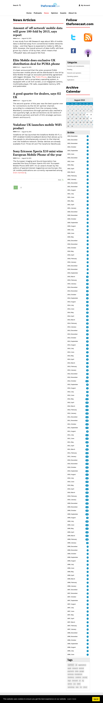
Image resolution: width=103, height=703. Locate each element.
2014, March (71, 320)
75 (87, 348)
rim (81, 687)
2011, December (72, 417)
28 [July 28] (76, 107)
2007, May (70, 615)
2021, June (70, 197)
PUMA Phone (41, 77)
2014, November (72, 291)
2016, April (70, 255)
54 (87, 294)
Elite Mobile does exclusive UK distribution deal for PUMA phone (36, 62)
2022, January (71, 179)
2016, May (70, 251)
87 (87, 377)
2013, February (72, 366)
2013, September (72, 341)
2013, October (71, 338)
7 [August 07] (87, 111)
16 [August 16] (68, 118)
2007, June (70, 611)
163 (87, 535)
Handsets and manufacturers (75, 66)
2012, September (72, 384)
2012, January (71, 413)
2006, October (71, 640)
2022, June (70, 161)
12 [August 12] (80, 114)
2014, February (72, 323)
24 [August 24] (72, 122)
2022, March (71, 172)
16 (87, 276)
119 (87, 427)
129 (87, 413)
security (85, 677)
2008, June (70, 568)
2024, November (72, 136)
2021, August (71, 190)
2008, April (70, 575)
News (46, 13)
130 (87, 424)
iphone (70, 684)
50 (87, 309)
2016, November (72, 244)
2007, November (72, 593)
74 (87, 359)
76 (87, 341)
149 (87, 510)
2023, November (72, 143)
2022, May (70, 165)
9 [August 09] (68, 114)
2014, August (71, 302)
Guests (63, 13)
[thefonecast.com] (50, 5)
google (81, 671)
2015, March (71, 276)
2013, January (71, 370)
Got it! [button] (96, 699)
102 (87, 381)
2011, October (71, 424)
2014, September (72, 298)
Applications (70, 80)
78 (87, 323)
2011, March (71, 449)
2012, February (72, 410)
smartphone (78, 674)
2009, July (70, 521)
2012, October (71, 381)
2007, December (72, 589)
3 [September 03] (83, 126)
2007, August (71, 604)
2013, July (70, 348)
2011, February (72, 453)
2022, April (70, 168)
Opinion (54, 13)
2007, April (70, 618)
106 (87, 417)
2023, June (70, 154)
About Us (73, 13)
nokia (76, 671)
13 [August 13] (84, 114)
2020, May (70, 237)
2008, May (70, 571)
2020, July (70, 230)
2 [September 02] (80, 126)
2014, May (70, 312)
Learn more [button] (71, 699)
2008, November (72, 550)
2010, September (72, 471)
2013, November (72, 334)
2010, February (72, 496)
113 (87, 410)
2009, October (71, 510)
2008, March (71, 579)
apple (69, 668)
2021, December (72, 183)
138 (87, 453)
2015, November (72, 269)
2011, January (71, 456)
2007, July (70, 607)
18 (87, 280)
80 (87, 395)
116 (87, 456)
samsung (70, 674)
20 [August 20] (84, 118)
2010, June (70, 481)
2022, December (72, 158)
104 (87, 492)
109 (87, 420)
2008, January (71, 586)
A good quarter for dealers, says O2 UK (37, 95)
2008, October (71, 553)
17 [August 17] (72, 118)
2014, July (70, 305)
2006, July (70, 651)
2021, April (70, 204)
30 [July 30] (84, 107)
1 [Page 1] (15, 187)
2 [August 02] (68, 111)
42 (87, 298)
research (75, 668)
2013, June (70, 352)
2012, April (70, 402)
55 (87, 316)
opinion (71, 665)
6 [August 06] (83, 111)
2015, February (72, 280)
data (77, 687)
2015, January (71, 284)
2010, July (70, 478)
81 (87, 374)
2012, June (70, 395)
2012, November (72, 377)
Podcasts (38, 13)
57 (87, 345)
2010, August (71, 474)
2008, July (70, 564)
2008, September (72, 557)
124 (87, 435)
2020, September (72, 222)
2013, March (71, 363)
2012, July (70, 392)
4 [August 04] (76, 111)
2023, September (72, 150)
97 (87, 366)
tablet (78, 684)
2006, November (72, 636)
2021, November (72, 186)
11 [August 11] (76, 114)
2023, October (71, 147)
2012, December (72, 374)
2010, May (70, 485)
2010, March (71, 492)
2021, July (70, 194)
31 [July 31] (87, 107)
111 (87, 474)
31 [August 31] (72, 126)
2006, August (71, 647)
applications (82, 665)
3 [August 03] (72, 111)
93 (87, 517)
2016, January (71, 262)
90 (87, 431)
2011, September (72, 427)
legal (69, 680)
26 (87, 284)
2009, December (72, 503)
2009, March (71, 535)
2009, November (72, 507)
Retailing (69, 69)
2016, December (72, 240)
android (81, 668)
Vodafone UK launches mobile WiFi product (37, 126)
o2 (80, 680)
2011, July (70, 435)
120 (87, 438)
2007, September (72, 600)
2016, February (72, 258)
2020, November (72, 215)
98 (87, 384)
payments (71, 671)
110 (87, 406)
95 (87, 370)
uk (76, 665)
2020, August (71, 226)
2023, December (72, 140)
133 (87, 399)
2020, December (72, 212)
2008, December (72, 546)
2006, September (72, 643)
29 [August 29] (91, 122)
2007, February (72, 625)
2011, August (71, 431)
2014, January (71, 327)
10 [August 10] (72, 114)
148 (87, 514)
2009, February (72, 539)
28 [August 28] (87, 122)
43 (87, 305)
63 (87, 320)
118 (87, 460)
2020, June (70, 233)
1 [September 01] (76, 126)
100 (87, 402)
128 (87, 481)
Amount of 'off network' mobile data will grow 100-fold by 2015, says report (37, 31)
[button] (17, 5)
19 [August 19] (80, 118)
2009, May (70, 528)
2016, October (71, 248)
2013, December (72, 330)
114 (87, 485)
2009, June (70, 525)
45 (87, 291)
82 (87, 445)
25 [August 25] (76, 122)
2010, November (72, 463)
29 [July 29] (80, 107)
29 (87, 543)
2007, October (71, 597)
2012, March (71, 406)
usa (74, 684)
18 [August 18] (76, 118)
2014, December (72, 287)
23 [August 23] (68, 122)
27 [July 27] (72, 107)
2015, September (72, 273)
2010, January (71, 499)
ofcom (85, 687)
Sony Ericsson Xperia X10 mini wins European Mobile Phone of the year (38, 153)
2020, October (71, 219)
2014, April (70, 316)
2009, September (72, 514)
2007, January (71, 629)
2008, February (72, 582)
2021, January (71, 208)
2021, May (70, 201)
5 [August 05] (80, 111)
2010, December (72, 460)
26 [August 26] (80, 122)
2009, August (71, 517)
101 (87, 449)
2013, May (70, 356)
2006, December (72, 633)
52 (87, 312)
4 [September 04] (87, 126)
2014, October (71, 294)
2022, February (72, 176)
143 (87, 499)
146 (87, 507)
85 (87, 327)
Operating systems (72, 76)
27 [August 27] (84, 122)
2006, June (70, 654)
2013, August (71, 345)
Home (28, 13)
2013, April (70, 359)
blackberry (71, 677)
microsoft (75, 680)
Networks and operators (74, 73)
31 (87, 302)
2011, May (70, 442)
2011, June (70, 438)
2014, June (70, 309)
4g (83, 680)
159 (87, 521)
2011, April (70, 445)
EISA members (19, 173)
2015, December (72, 266)
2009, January (71, 543)
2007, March (71, 622)
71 (87, 338)
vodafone (78, 677)
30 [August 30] (68, 126)
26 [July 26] (68, 107)
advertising (71, 687)
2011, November (72, 420)
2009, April (70, 532)
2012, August (71, 388)
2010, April (70, 489)
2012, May (70, 399)
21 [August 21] (87, 118)
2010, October (71, 467)
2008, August (71, 561)
